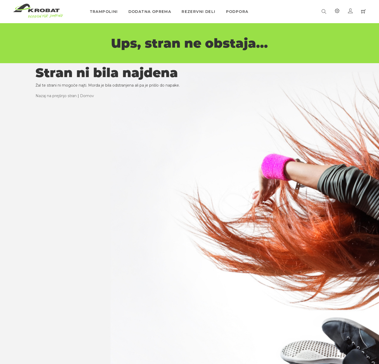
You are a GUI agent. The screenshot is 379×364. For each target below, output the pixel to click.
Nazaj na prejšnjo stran (56, 95)
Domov (87, 95)
